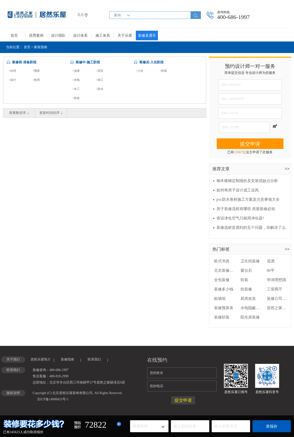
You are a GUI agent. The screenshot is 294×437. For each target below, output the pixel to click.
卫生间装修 (250, 261)
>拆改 (76, 98)
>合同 (12, 70)
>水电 (76, 80)
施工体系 (103, 35)
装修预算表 (223, 308)
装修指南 (67, 359)
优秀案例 (36, 35)
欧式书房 (221, 261)
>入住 (140, 70)
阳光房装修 (250, 317)
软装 (244, 280)
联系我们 (94, 359)
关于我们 (13, 359)
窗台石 (246, 270)
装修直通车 (147, 35)
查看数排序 (19, 113)
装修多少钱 (223, 289)
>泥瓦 (100, 70)
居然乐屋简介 (40, 359)
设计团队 (58, 35)
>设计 (12, 80)
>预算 (36, 70)
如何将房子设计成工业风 (237, 190)
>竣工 (100, 80)
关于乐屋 (125, 35)
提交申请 (250, 144)
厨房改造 (248, 298)
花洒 (271, 261)
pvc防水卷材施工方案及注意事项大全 (248, 199)
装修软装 (221, 317)
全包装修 (221, 280)
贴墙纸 (220, 298)
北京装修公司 (223, 270)
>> (287, 168)
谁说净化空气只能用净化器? (240, 218)
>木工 (76, 89)
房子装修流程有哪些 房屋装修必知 (245, 209)
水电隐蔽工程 (250, 308)
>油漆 (76, 70)
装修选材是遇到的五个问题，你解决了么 (251, 227)
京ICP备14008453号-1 (52, 399)
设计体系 (80, 35)
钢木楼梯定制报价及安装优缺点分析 (247, 181)
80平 (271, 270)
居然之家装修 (276, 308)
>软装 (163, 70)
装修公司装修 (276, 298)
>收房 (36, 80)
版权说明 (13, 393)
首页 (14, 35)
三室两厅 (274, 289)
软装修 (246, 289)
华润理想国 (276, 280)
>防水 (100, 89)
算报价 (271, 426)
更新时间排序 (51, 113)
